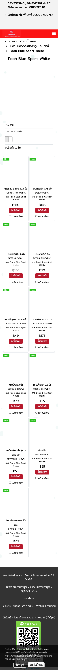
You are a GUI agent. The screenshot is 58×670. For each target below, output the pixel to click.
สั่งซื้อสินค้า (15, 210)
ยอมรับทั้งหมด (36, 664)
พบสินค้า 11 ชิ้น (13, 148)
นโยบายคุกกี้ (21, 659)
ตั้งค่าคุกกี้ (19, 664)
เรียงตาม (10, 125)
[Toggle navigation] (54, 33)
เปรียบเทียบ (17, 216)
